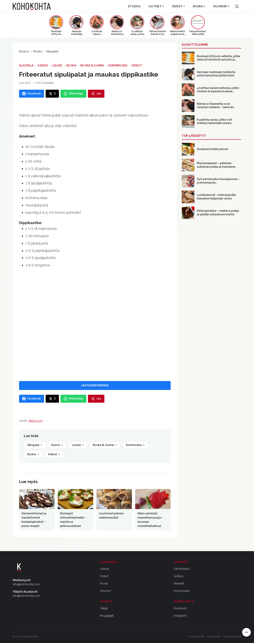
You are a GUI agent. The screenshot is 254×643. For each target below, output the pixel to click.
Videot (178, 6)
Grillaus (179, 576)
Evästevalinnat (196, 636)
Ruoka (199, 6)
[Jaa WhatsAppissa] (73, 94)
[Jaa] (96, 94)
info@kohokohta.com (26, 584)
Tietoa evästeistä (232, 636)
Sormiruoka (117, 65)
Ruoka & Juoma (92, 65)
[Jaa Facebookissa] (31, 94)
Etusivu (134, 6)
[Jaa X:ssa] (52, 94)
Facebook (180, 608)
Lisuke (57, 65)
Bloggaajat (107, 615)
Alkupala (52, 51)
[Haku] (237, 6)
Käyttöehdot (213, 636)
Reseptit (179, 583)
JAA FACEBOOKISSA (95, 385)
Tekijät (104, 608)
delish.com (35, 420)
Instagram (180, 615)
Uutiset (156, 6)
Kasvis (43, 65)
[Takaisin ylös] (246, 632)
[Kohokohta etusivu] (32, 6)
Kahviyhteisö (182, 568)
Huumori (221, 6)
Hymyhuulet (182, 590)
